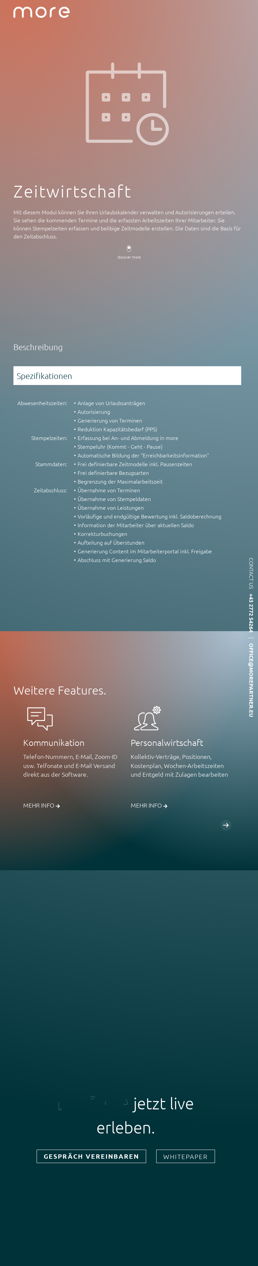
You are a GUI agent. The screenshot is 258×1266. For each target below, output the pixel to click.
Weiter (226, 825)
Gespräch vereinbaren (91, 1156)
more (41, 12)
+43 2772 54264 (251, 613)
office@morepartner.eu (251, 680)
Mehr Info (41, 805)
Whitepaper (185, 1156)
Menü (247, 12)
